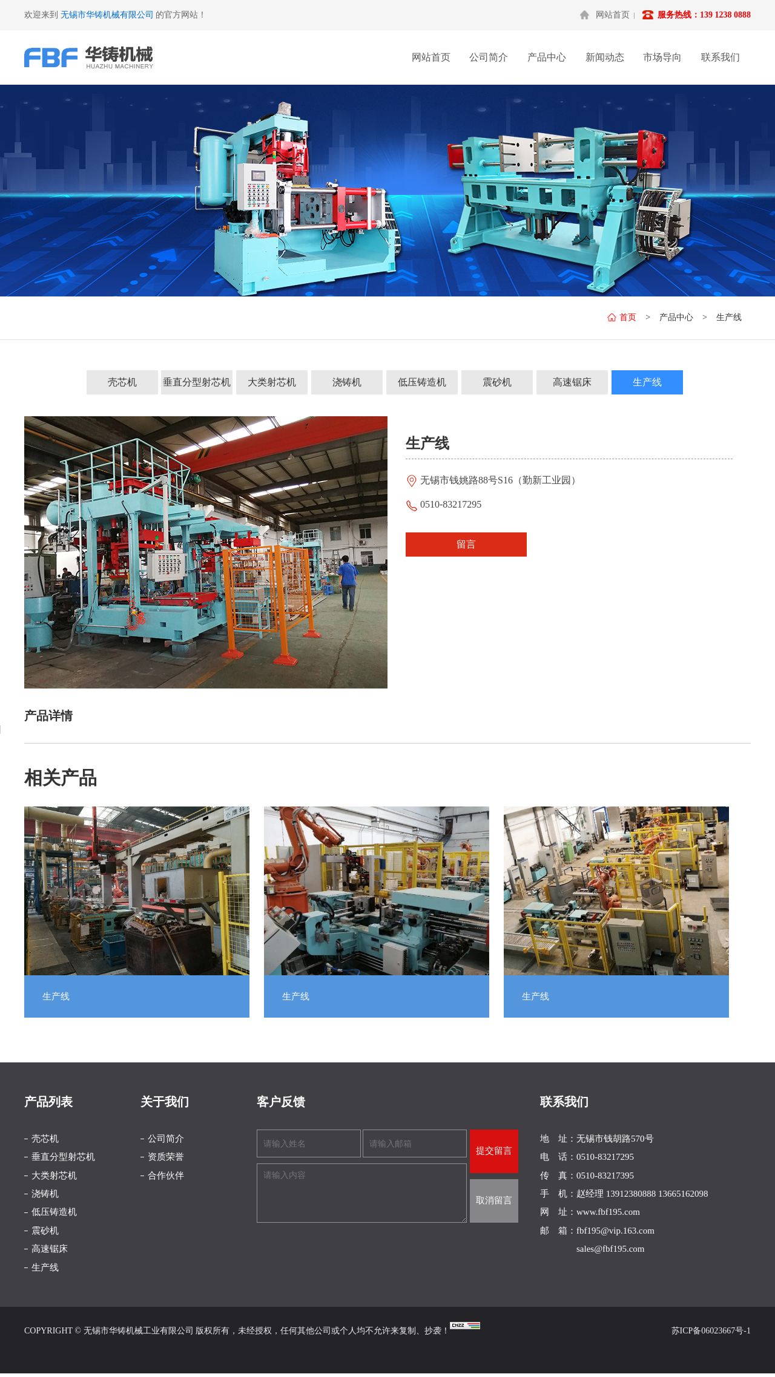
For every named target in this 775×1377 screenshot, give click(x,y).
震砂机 (497, 382)
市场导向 (662, 57)
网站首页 (613, 14)
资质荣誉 (166, 1157)
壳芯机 (122, 382)
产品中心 (546, 57)
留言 (466, 544)
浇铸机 (346, 382)
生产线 (729, 317)
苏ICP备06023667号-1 (711, 1330)
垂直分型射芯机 (197, 382)
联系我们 (720, 57)
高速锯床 (572, 382)
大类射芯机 (272, 382)
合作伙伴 (166, 1175)
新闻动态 (604, 57)
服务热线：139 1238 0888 (704, 14)
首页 (621, 317)
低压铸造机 (422, 382)
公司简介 (488, 57)
